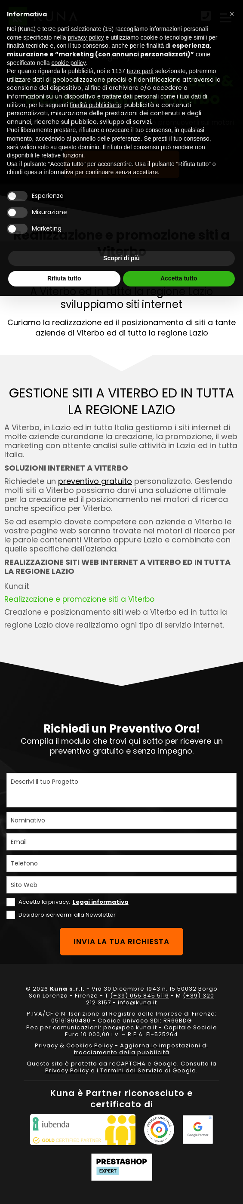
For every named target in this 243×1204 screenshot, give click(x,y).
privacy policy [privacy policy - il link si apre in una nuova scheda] (86, 37)
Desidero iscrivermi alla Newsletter (67, 915)
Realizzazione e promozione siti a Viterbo (79, 599)
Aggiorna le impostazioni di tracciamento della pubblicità (141, 1048)
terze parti (140, 71)
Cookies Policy (89, 1045)
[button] (232, 14)
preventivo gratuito (95, 481)
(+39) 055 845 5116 (139, 996)
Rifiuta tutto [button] (64, 278)
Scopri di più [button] (121, 258)
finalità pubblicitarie (95, 105)
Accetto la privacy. (73, 902)
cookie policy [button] (69, 62)
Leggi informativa (101, 902)
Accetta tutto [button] (178, 278)
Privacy (46, 1045)
